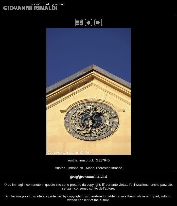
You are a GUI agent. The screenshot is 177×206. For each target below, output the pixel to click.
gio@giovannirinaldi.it (88, 176)
